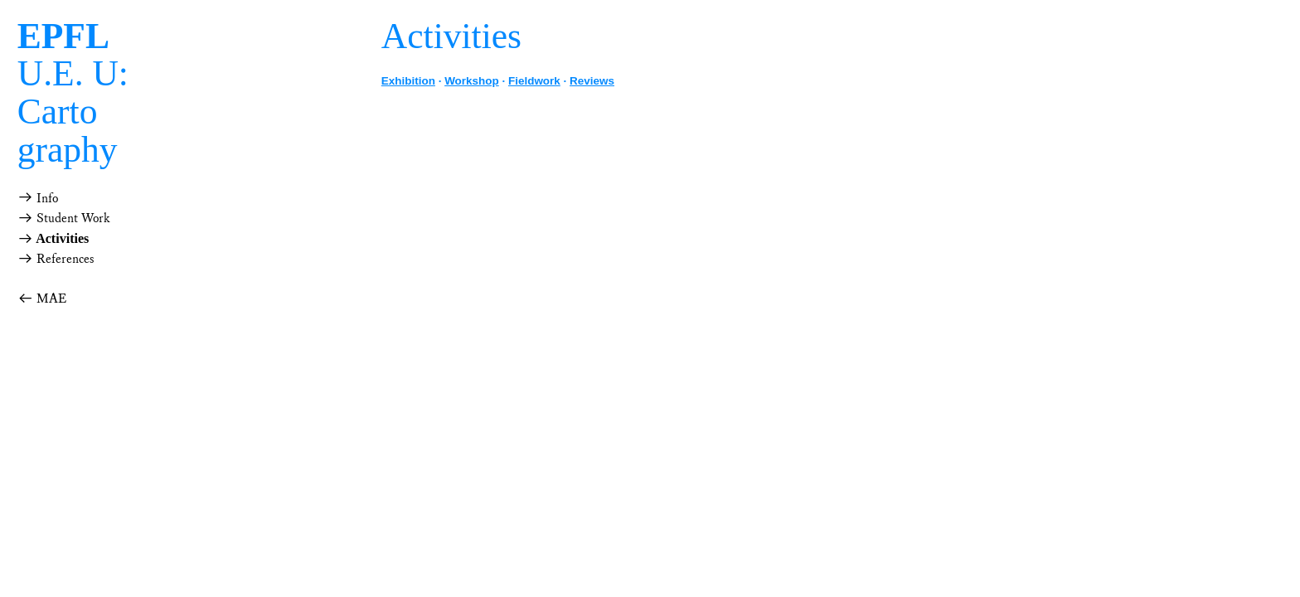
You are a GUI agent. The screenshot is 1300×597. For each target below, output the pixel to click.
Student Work (63, 218)
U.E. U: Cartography (73, 92)
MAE (41, 299)
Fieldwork (534, 81)
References (56, 259)
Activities (61, 238)
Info (45, 198)
